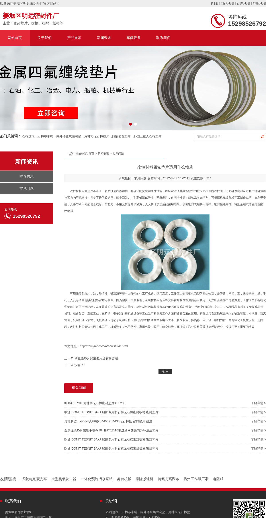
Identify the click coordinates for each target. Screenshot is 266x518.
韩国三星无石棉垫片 (148, 136)
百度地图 (243, 3)
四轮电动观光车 (34, 479)
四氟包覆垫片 (121, 136)
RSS (214, 3)
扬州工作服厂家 (196, 479)
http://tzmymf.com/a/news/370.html (104, 346)
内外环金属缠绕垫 (68, 136)
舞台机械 (124, 479)
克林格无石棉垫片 (96, 136)
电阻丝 (218, 479)
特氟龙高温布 (168, 479)
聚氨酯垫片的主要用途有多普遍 (96, 358)
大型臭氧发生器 (63, 479)
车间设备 (134, 38)
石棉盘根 (28, 136)
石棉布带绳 (45, 136)
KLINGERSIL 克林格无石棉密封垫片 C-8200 (94, 403)
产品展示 (74, 38)
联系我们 (163, 38)
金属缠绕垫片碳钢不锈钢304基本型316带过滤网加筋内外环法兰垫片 (111, 430)
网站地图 (227, 3)
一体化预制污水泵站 (97, 479)
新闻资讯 (104, 38)
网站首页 (15, 38)
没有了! (79, 365)
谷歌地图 (259, 3)
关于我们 (44, 38)
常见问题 (118, 153)
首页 (91, 153)
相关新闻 (79, 388)
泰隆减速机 (144, 479)
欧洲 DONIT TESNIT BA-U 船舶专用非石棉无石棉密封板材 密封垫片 (111, 412)
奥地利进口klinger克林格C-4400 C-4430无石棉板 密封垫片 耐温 (108, 421)
